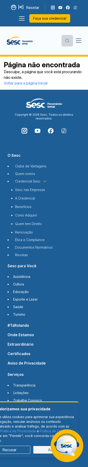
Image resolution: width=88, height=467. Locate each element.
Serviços (16, 374)
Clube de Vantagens (30, 166)
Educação (21, 292)
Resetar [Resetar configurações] (32, 7)
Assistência (21, 277)
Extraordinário (21, 344)
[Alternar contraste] (14, 7)
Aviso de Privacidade (27, 363)
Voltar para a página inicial (25, 83)
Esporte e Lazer (25, 299)
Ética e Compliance (30, 240)
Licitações (21, 393)
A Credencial (25, 198)
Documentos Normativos (34, 247)
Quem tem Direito (28, 224)
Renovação (24, 232)
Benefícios (23, 207)
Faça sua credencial (49, 18)
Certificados (19, 353)
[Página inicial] (19, 40)
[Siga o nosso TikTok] (75, 7)
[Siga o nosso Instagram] (53, 7)
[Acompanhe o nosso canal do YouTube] (60, 7)
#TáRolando (18, 325)
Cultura (18, 284)
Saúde (18, 307)
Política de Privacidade (18, 431)
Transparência (24, 385)
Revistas (21, 255)
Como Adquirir (26, 215)
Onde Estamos (21, 334)
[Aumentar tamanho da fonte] (21, 7)
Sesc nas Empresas (30, 190)
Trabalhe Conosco (27, 400)
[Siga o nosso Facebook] (68, 7)
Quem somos (25, 174)
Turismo (19, 314)
